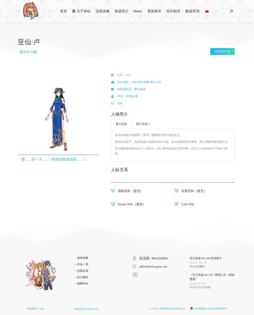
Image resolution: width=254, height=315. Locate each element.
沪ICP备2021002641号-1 (172, 308)
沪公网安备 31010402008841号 (210, 308)
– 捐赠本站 (81, 283)
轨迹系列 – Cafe (35, 308)
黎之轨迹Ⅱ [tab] (143, 123)
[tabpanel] (173, 145)
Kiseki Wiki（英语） (132, 204)
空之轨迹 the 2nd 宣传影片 (206, 258)
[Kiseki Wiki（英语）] (113, 204)
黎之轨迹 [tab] (121, 123)
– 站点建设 (81, 277)
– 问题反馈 (81, 270)
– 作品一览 (81, 264)
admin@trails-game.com (86, 308)
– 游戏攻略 (81, 257)
